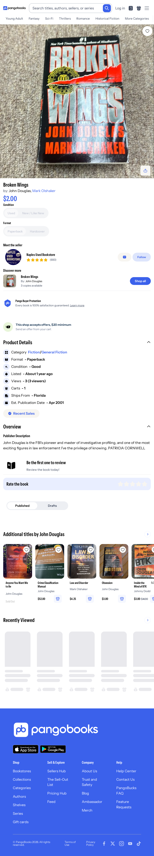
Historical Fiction (107, 18)
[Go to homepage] (14, 8)
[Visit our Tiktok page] (138, 843)
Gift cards (20, 822)
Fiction (34, 352)
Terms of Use (70, 843)
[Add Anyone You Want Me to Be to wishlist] (26, 549)
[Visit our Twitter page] (112, 843)
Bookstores (22, 771)
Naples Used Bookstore (40, 254)
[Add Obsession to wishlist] (123, 549)
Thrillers (65, 18)
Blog (85, 793)
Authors (19, 796)
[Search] (107, 8)
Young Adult (14, 18)
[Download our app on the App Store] (25, 749)
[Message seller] (124, 257)
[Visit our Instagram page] (121, 843)
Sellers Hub (56, 771)
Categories (22, 788)
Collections (22, 779)
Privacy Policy (90, 843)
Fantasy (34, 18)
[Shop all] (140, 281)
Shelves (19, 805)
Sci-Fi (49, 18)
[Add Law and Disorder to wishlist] (90, 549)
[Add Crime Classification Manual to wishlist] (58, 549)
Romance (83, 18)
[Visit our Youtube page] (130, 843)
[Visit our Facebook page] (104, 843)
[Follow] (142, 257)
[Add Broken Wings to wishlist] (147, 31)
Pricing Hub (57, 793)
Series (18, 813)
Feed (51, 802)
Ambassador (92, 802)
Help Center (126, 771)
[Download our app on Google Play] (53, 749)
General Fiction (54, 352)
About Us (89, 771)
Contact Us (125, 779)
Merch (87, 810)
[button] (77, 343)
